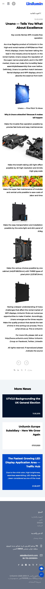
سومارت (11, 582)
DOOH (40, 526)
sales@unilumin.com (29, 559)
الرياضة (40, 529)
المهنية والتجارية (37, 520)
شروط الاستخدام (35, 585)
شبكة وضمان (38, 541)
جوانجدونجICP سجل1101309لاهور (31, 582)
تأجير (41, 523)
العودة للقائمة (35, 13)
